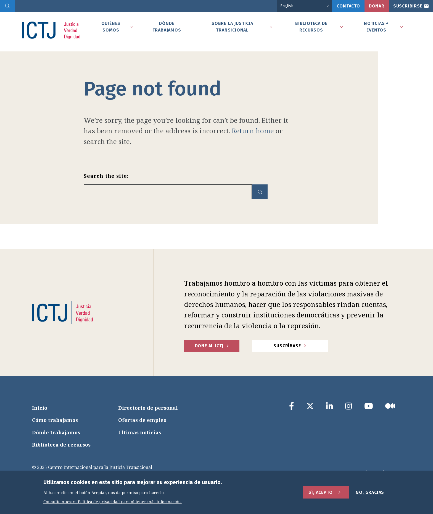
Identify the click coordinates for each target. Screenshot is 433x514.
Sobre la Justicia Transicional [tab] (232, 27)
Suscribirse (408, 6)
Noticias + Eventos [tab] (376, 27)
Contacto (348, 6)
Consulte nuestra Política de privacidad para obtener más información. (112, 502)
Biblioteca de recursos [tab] (311, 27)
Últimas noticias (139, 432)
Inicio (39, 408)
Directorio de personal (148, 408)
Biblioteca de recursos (61, 444)
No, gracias (370, 492)
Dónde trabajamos (56, 432)
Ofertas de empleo (142, 420)
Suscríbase (287, 345)
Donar (376, 6)
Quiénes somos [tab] (111, 27)
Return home (253, 130)
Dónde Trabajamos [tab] (166, 27)
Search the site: (106, 176)
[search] (7, 6)
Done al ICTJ (209, 345)
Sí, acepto (320, 492)
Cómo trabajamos (55, 420)
